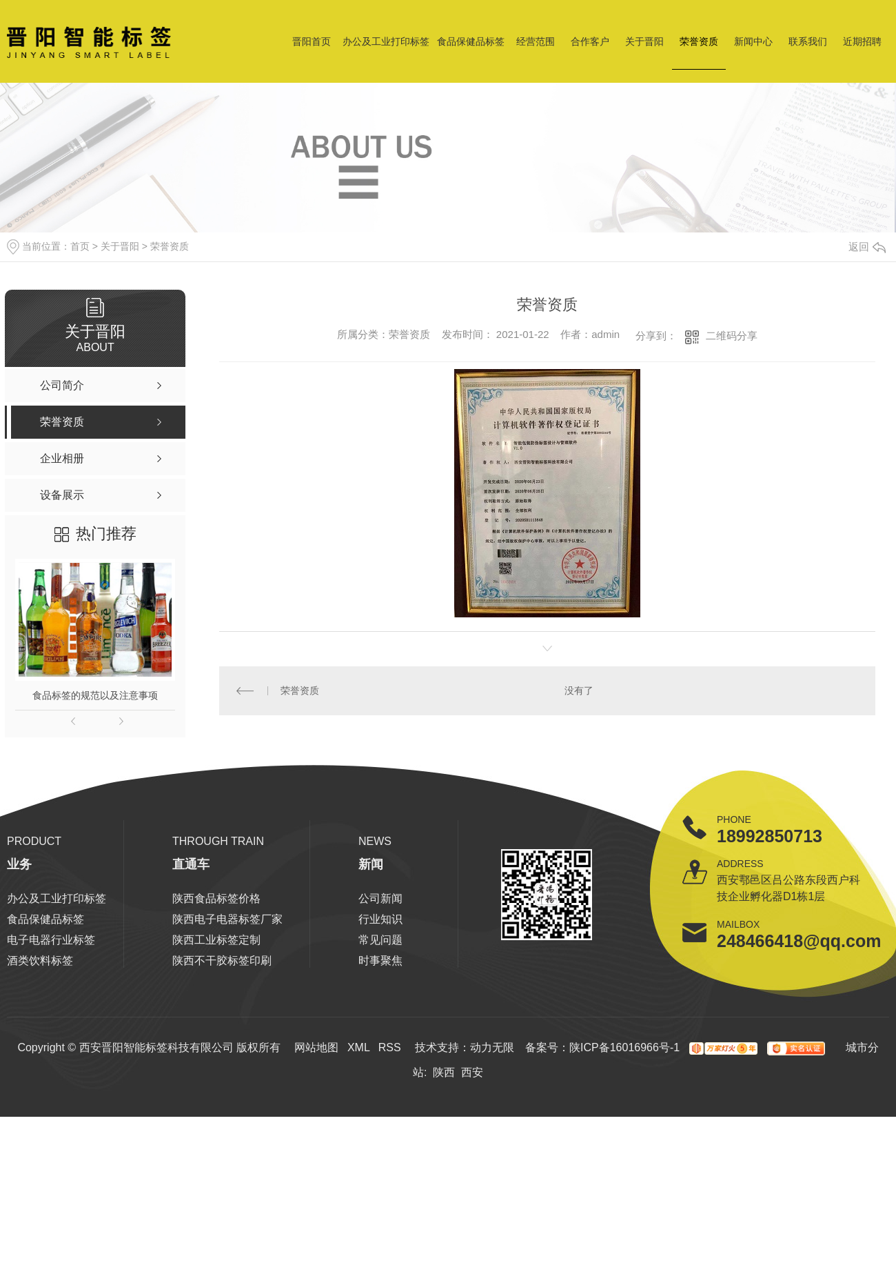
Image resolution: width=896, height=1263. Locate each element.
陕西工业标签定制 (216, 940)
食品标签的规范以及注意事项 (95, 695)
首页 (80, 246)
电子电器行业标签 (51, 940)
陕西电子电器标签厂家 (227, 919)
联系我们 (807, 41)
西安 (472, 1072)
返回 (867, 246)
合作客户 (590, 41)
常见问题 (380, 940)
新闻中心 (753, 41)
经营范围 (535, 41)
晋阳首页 (311, 41)
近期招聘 (862, 41)
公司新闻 (380, 898)
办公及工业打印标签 (386, 41)
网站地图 (316, 1047)
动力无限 (492, 1047)
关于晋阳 (644, 41)
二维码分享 (731, 335)
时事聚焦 (380, 960)
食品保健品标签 (471, 41)
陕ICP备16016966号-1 (624, 1047)
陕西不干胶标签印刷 (222, 960)
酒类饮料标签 (40, 960)
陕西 (444, 1072)
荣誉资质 (699, 41)
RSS (389, 1047)
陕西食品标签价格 (216, 898)
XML (358, 1047)
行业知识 (380, 919)
